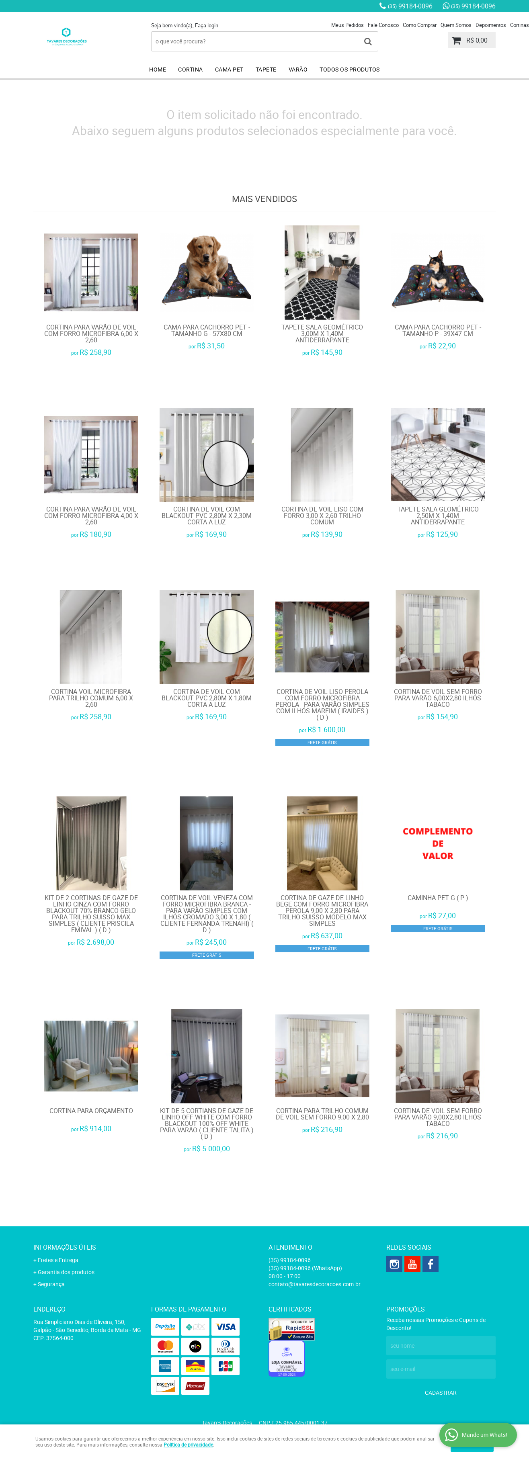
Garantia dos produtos (66, 1272)
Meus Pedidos (347, 25)
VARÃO (298, 69)
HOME (157, 69)
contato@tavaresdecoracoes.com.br (315, 1284)
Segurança (51, 1284)
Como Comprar (420, 25)
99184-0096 (410, 6)
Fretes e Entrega (58, 1260)
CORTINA (190, 69)
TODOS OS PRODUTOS (350, 69)
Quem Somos (456, 25)
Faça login (206, 25)
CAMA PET (229, 69)
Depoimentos (491, 25)
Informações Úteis (64, 1247)
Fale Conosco (383, 25)
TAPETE (266, 69)
